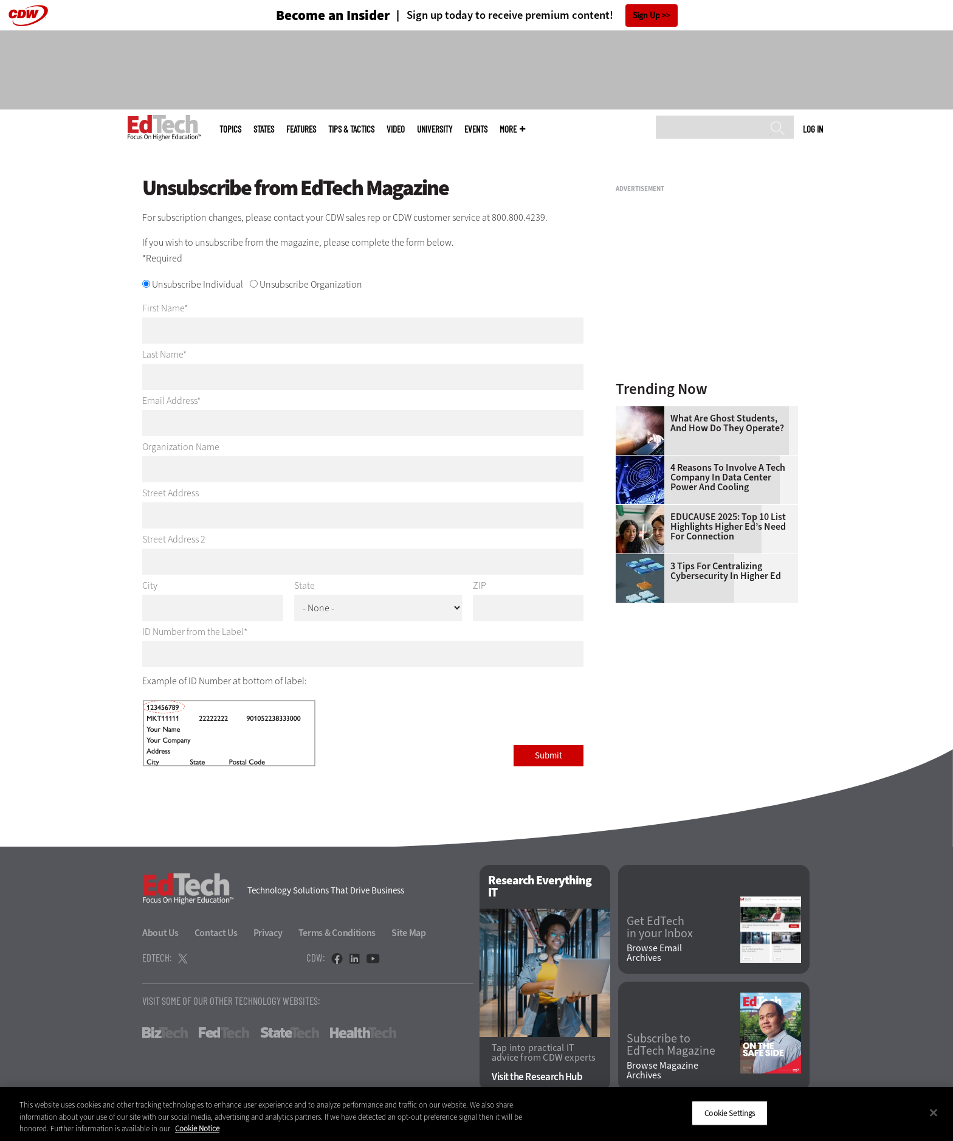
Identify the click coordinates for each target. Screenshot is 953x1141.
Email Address (169, 400)
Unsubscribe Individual (197, 284)
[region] (476, 1114)
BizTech (165, 1032)
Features (301, 129)
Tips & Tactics (351, 129)
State (304, 586)
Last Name (162, 354)
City (149, 586)
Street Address (170, 493)
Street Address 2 (173, 539)
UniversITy (434, 129)
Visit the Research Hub (537, 1077)
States (263, 129)
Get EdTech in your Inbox (660, 927)
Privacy (268, 932)
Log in (813, 128)
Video (396, 129)
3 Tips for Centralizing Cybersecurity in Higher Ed (725, 571)
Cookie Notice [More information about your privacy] (197, 1128)
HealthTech (363, 1032)
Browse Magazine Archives (662, 1070)
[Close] (933, 1112)
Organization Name (180, 446)
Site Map (408, 932)
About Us (160, 932)
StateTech (289, 1032)
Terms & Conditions (337, 932)
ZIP (479, 586)
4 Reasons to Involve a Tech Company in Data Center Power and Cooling (727, 477)
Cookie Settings (729, 1113)
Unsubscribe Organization (311, 284)
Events (475, 129)
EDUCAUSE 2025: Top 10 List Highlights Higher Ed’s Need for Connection (728, 526)
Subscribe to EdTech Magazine (671, 1045)
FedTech (224, 1032)
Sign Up (646, 15)
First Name (163, 308)
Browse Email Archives (654, 953)
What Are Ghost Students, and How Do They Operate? (727, 423)
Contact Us (216, 932)
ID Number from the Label (193, 631)
